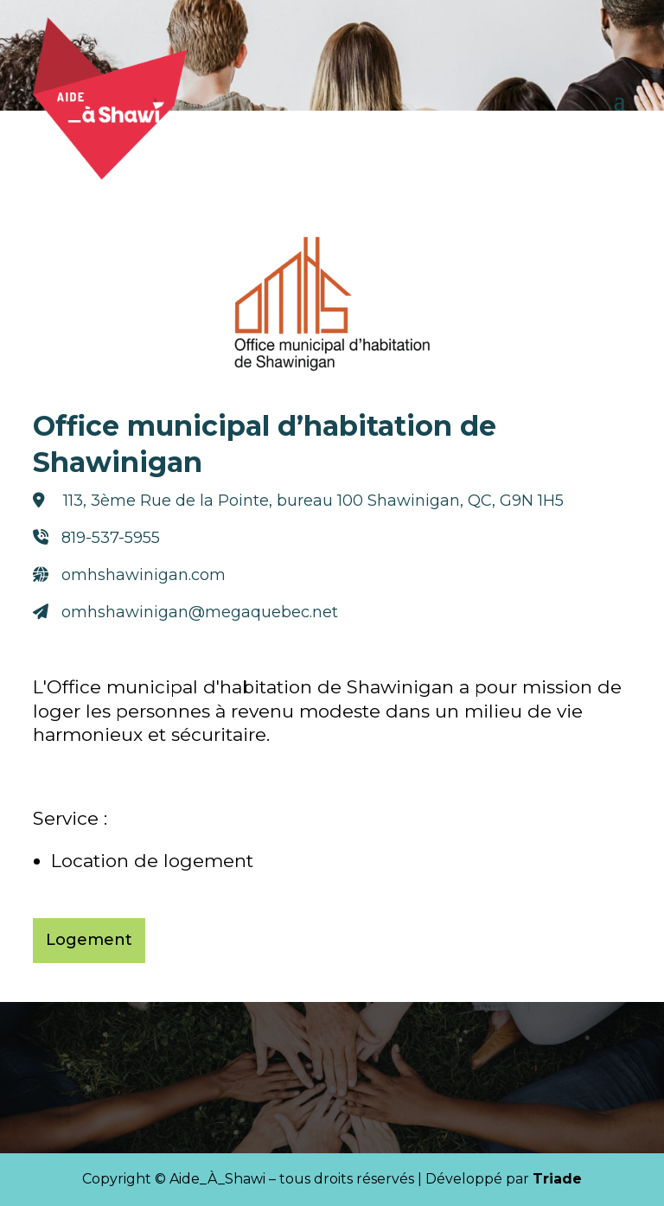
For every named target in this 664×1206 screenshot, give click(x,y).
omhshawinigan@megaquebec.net (199, 612)
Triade (557, 1179)
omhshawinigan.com (143, 574)
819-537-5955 (110, 537)
